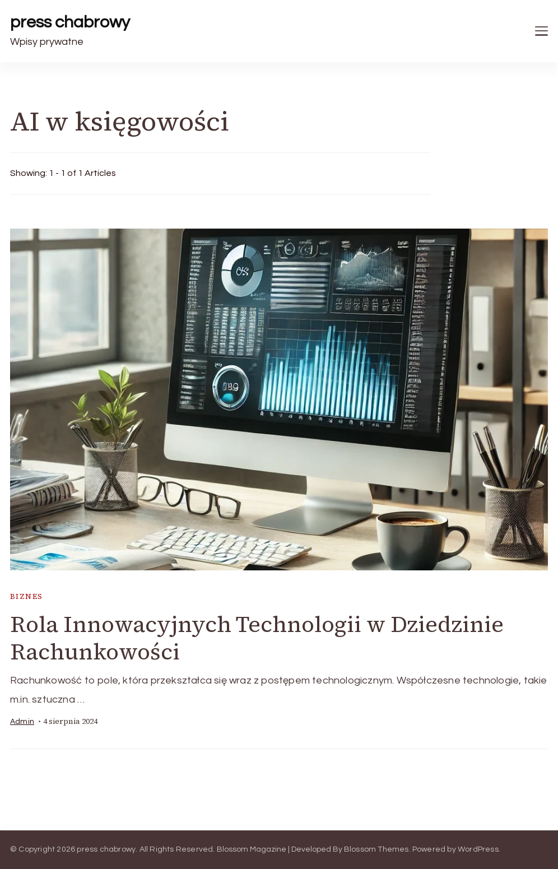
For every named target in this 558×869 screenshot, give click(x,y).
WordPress (478, 849)
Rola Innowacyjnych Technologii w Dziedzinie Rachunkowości (257, 638)
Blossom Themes (376, 849)
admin (22, 722)
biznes (26, 596)
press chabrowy (70, 22)
